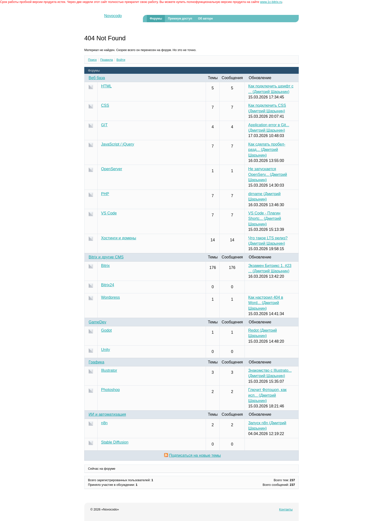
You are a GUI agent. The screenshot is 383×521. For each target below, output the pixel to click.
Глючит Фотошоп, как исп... (267, 395)
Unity (105, 350)
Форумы (156, 18)
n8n (104, 423)
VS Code (109, 213)
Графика (96, 362)
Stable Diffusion (114, 442)
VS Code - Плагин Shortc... (264, 218)
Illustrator (109, 370)
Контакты (286, 509)
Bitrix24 (107, 285)
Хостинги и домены (118, 238)
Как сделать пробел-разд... (266, 149)
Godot (106, 330)
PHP (105, 194)
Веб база (97, 78)
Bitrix (105, 266)
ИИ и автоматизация (107, 414)
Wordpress (110, 297)
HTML (106, 86)
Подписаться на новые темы (195, 455)
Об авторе (205, 18)
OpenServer (111, 169)
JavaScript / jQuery (117, 144)
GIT (104, 125)
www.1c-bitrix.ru (271, 2)
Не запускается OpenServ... (267, 174)
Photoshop (110, 390)
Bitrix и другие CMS (106, 257)
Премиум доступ (180, 18)
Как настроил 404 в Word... (265, 302)
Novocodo (113, 16)
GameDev (97, 322)
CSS (105, 105)
